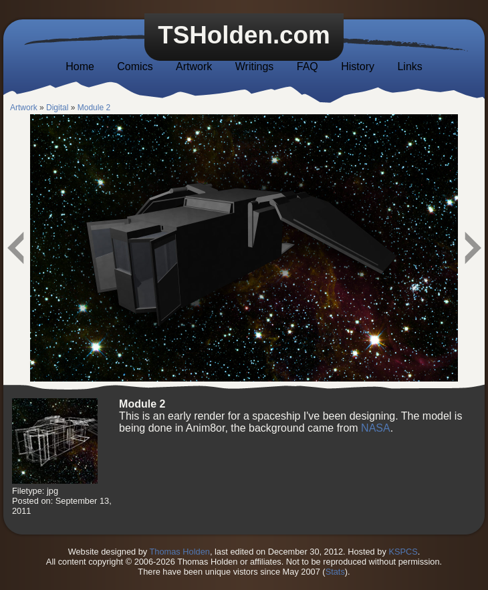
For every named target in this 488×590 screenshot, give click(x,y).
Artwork (194, 66)
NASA (375, 428)
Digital (57, 107)
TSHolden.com (244, 35)
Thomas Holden (180, 552)
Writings (254, 66)
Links (409, 66)
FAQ (307, 66)
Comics (134, 66)
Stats (335, 572)
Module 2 (94, 107)
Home (80, 66)
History (357, 66)
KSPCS (402, 552)
